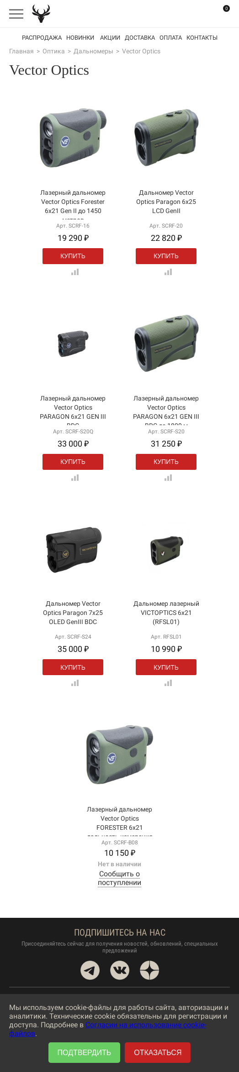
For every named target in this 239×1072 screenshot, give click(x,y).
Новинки (80, 37)
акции (110, 37)
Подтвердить (85, 1052)
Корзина (221, 13)
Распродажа (42, 37)
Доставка (140, 37)
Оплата (170, 37)
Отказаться (157, 1052)
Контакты (202, 37)
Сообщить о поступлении (119, 878)
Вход (202, 13)
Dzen (149, 970)
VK (119, 970)
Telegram (90, 970)
